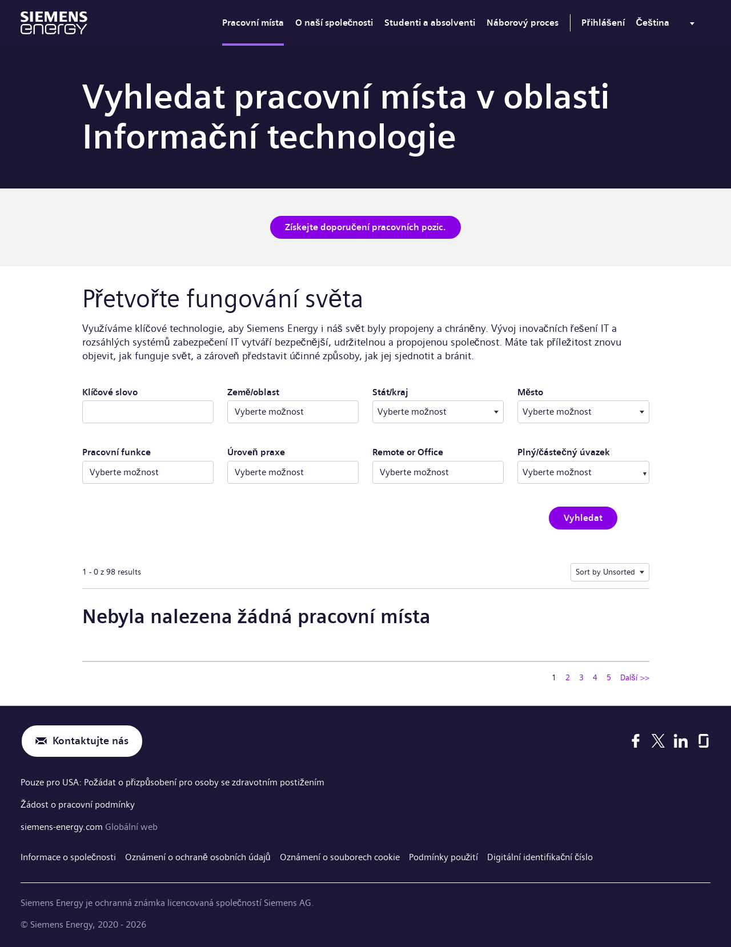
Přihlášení (602, 22)
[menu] (667, 25)
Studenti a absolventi (429, 22)
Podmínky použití (444, 855)
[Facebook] (635, 741)
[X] (658, 741)
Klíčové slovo (110, 392)
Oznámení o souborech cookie (340, 855)
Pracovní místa (253, 22)
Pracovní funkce (116, 452)
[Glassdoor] (703, 741)
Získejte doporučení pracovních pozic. (365, 227)
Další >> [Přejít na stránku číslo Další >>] (634, 677)
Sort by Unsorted (605, 571)
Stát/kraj (426, 392)
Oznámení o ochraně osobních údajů (198, 855)
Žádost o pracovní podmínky (78, 803)
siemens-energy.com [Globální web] (63, 825)
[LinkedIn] (681, 741)
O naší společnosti (334, 22)
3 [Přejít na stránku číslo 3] (581, 677)
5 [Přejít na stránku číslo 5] (609, 677)
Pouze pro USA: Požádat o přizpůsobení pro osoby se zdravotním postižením (172, 782)
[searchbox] (572, 472)
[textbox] (438, 412)
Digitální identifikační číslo (540, 855)
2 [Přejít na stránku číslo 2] (567, 677)
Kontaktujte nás (90, 741)
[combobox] (438, 411)
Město (565, 392)
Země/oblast (253, 392)
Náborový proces (523, 22)
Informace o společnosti (68, 855)
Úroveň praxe (256, 452)
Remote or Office (407, 452)
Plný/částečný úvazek (563, 452)
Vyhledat (583, 517)
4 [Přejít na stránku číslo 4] (595, 677)
